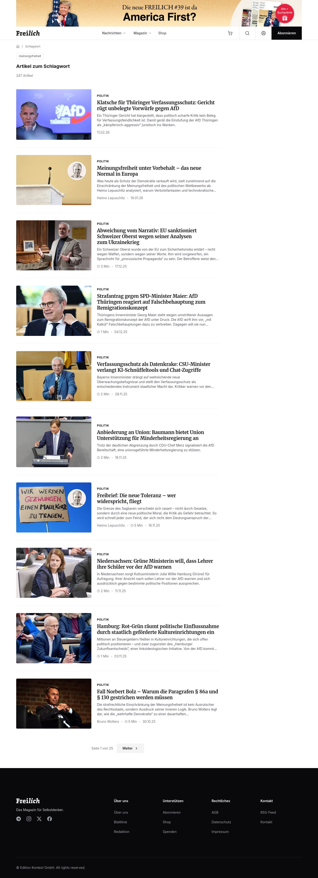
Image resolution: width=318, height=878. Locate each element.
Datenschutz (221, 822)
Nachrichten (114, 33)
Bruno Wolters (108, 721)
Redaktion (121, 832)
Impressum (220, 832)
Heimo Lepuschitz (111, 198)
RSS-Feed (268, 812)
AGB (215, 812)
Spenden (170, 832)
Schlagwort (32, 46)
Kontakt (266, 822)
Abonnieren (172, 812)
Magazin (143, 33)
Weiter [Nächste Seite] (130, 748)
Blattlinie (120, 822)
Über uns (121, 812)
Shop (162, 33)
